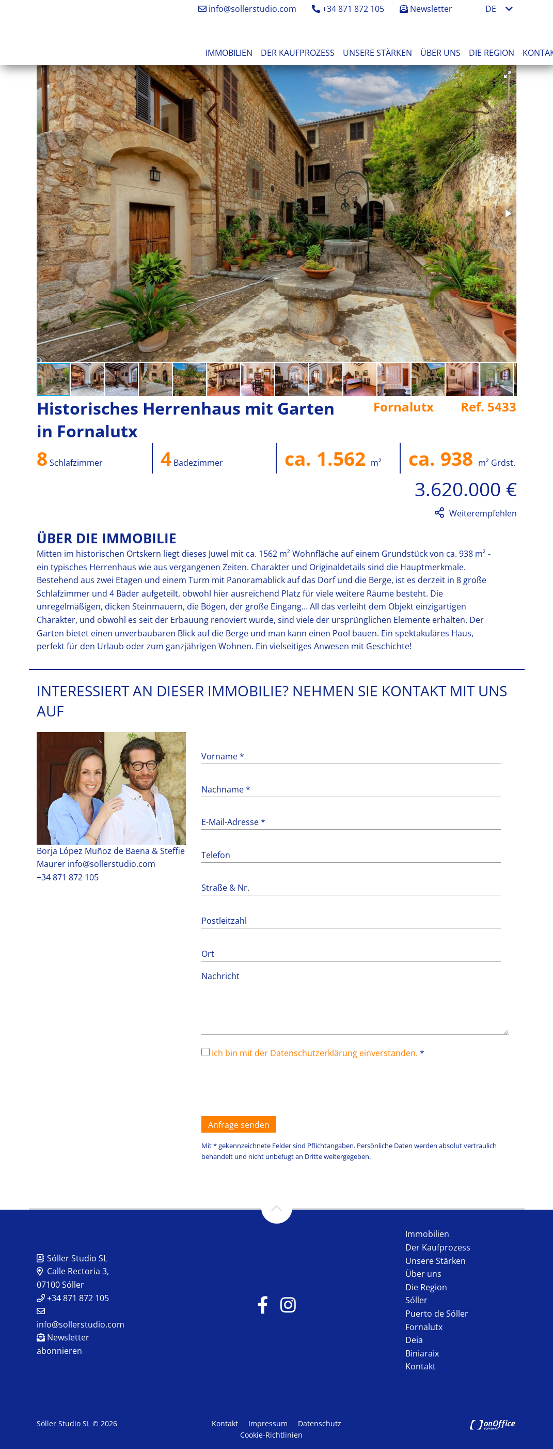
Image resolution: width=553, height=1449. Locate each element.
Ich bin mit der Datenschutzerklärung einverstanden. (315, 1053)
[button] (507, 74)
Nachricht (220, 976)
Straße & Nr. (225, 887)
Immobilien (229, 52)
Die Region (491, 52)
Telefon (215, 855)
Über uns (440, 52)
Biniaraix (422, 1353)
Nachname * (225, 789)
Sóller (416, 1300)
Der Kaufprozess (298, 52)
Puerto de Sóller (436, 1313)
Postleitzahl (224, 920)
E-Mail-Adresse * (233, 822)
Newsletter (426, 8)
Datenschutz (319, 1423)
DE (490, 8)
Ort (207, 953)
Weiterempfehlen (483, 513)
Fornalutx (424, 1327)
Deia (414, 1340)
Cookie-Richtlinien (271, 1435)
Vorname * (222, 756)
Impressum (268, 1423)
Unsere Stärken (377, 52)
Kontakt (420, 1366)
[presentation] (279, 1088)
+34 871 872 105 (348, 8)
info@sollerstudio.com (247, 8)
